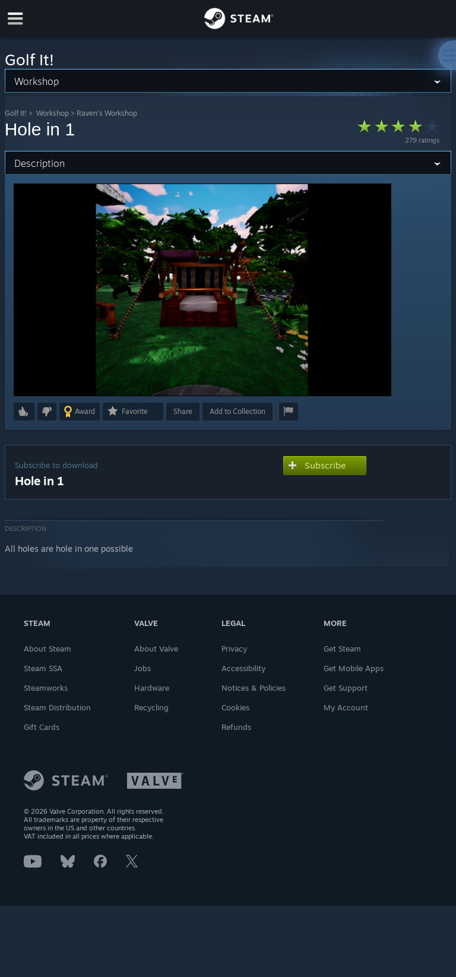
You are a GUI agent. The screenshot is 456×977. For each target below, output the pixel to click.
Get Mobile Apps (354, 668)
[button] (24, 411)
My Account (346, 707)
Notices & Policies (253, 688)
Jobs (142, 668)
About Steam (47, 648)
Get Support (346, 688)
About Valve (156, 648)
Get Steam (342, 648)
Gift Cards (41, 727)
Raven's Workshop (107, 113)
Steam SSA (43, 668)
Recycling (151, 707)
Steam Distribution (57, 707)
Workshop (52, 113)
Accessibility (243, 668)
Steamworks (46, 688)
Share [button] (182, 411)
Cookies (235, 707)
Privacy (234, 648)
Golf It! (16, 113)
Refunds (236, 727)
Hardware (151, 688)
